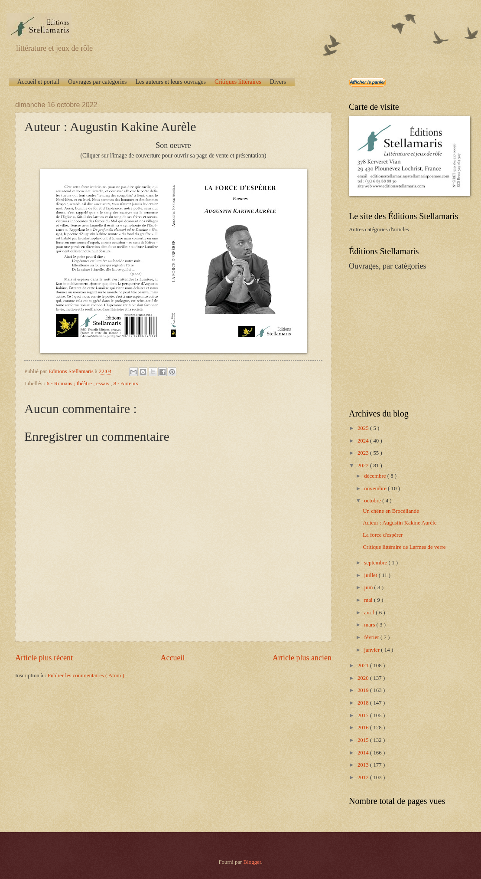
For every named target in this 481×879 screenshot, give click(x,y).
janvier (372, 650)
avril (370, 613)
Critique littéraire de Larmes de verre (404, 547)
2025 (364, 428)
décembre (375, 476)
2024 (364, 441)
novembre (376, 488)
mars (370, 625)
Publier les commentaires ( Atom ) (86, 675)
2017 (364, 715)
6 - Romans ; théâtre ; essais (79, 383)
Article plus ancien (302, 657)
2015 (364, 740)
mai (369, 600)
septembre (376, 563)
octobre (373, 501)
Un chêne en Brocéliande (391, 511)
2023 (364, 453)
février (372, 637)
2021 (364, 666)
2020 (364, 678)
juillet (371, 575)
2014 (364, 753)
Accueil (172, 657)
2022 (364, 465)
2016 (364, 728)
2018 (364, 703)
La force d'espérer (383, 535)
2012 (364, 777)
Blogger (252, 862)
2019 (364, 690)
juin (369, 587)
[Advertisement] (403, 339)
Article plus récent (44, 657)
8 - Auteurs (126, 383)
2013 (364, 765)
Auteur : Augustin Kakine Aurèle (399, 523)
